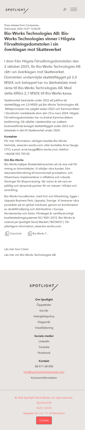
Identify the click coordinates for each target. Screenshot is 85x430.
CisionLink (16, 233)
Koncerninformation (44, 377)
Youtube (44, 347)
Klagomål (44, 322)
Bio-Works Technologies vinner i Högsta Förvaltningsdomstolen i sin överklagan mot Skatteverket (41, 233)
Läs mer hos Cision (16, 249)
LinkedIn (44, 341)
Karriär (43, 310)
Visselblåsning (44, 327)
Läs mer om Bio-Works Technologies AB (30, 255)
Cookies (44, 420)
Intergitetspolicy (44, 316)
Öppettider (44, 305)
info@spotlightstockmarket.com (43, 372)
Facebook (44, 352)
